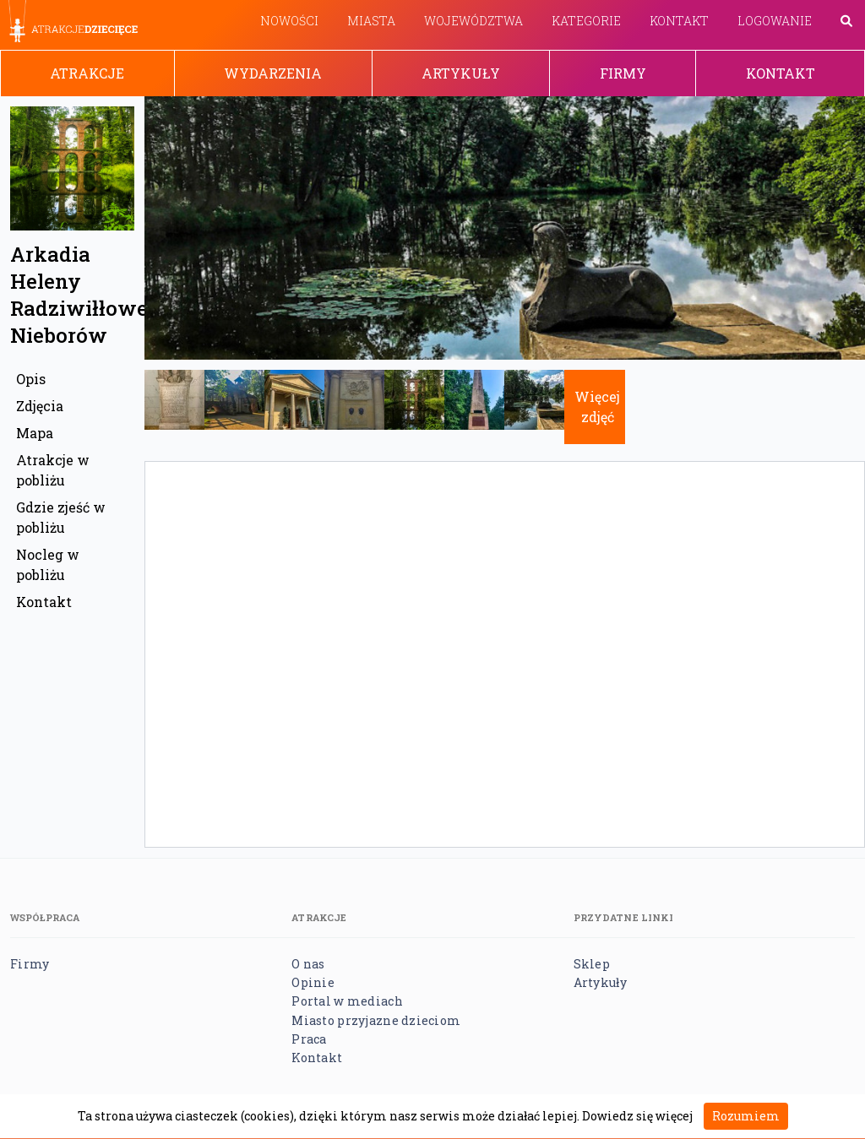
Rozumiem (746, 1116)
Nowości (289, 21)
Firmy (623, 73)
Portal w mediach (346, 1001)
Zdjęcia (39, 406)
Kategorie (586, 21)
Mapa (34, 433)
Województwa (473, 21)
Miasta (371, 21)
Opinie (313, 982)
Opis (31, 379)
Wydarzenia (273, 73)
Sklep (592, 964)
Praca (308, 1039)
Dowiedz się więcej (637, 1116)
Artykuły (461, 73)
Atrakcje (87, 73)
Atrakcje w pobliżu (53, 470)
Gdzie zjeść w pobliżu (61, 517)
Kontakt (679, 21)
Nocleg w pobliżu (47, 564)
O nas (307, 964)
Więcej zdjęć (597, 407)
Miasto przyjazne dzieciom (375, 1020)
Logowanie (774, 21)
